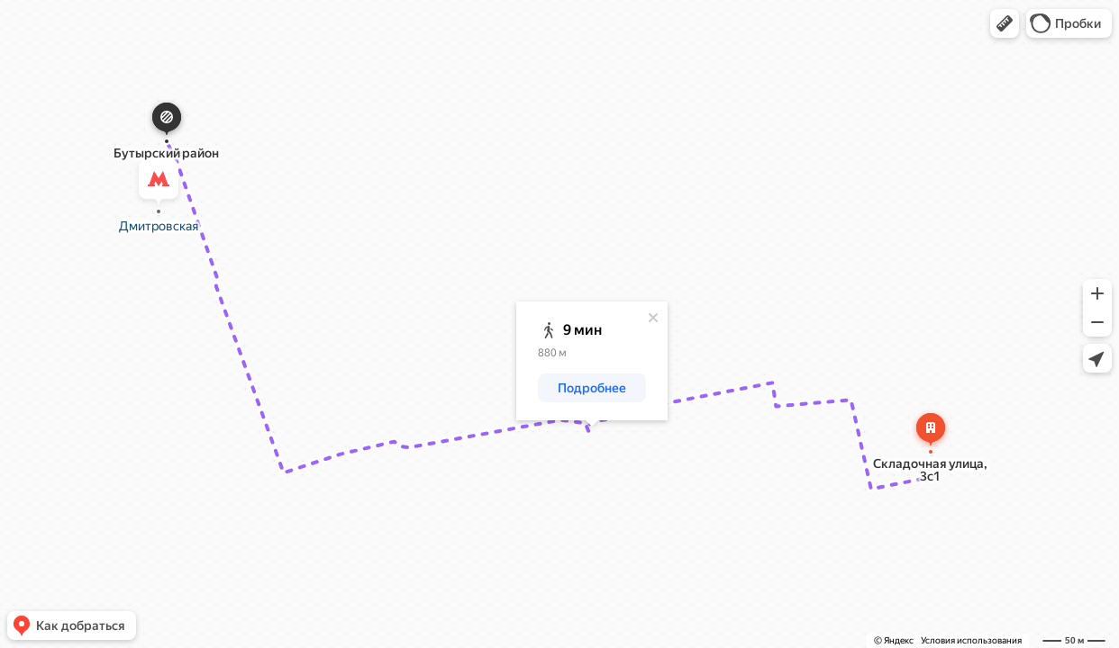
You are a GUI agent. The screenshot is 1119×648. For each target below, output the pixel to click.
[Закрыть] (653, 317)
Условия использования (971, 640)
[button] (1004, 23)
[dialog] (592, 361)
